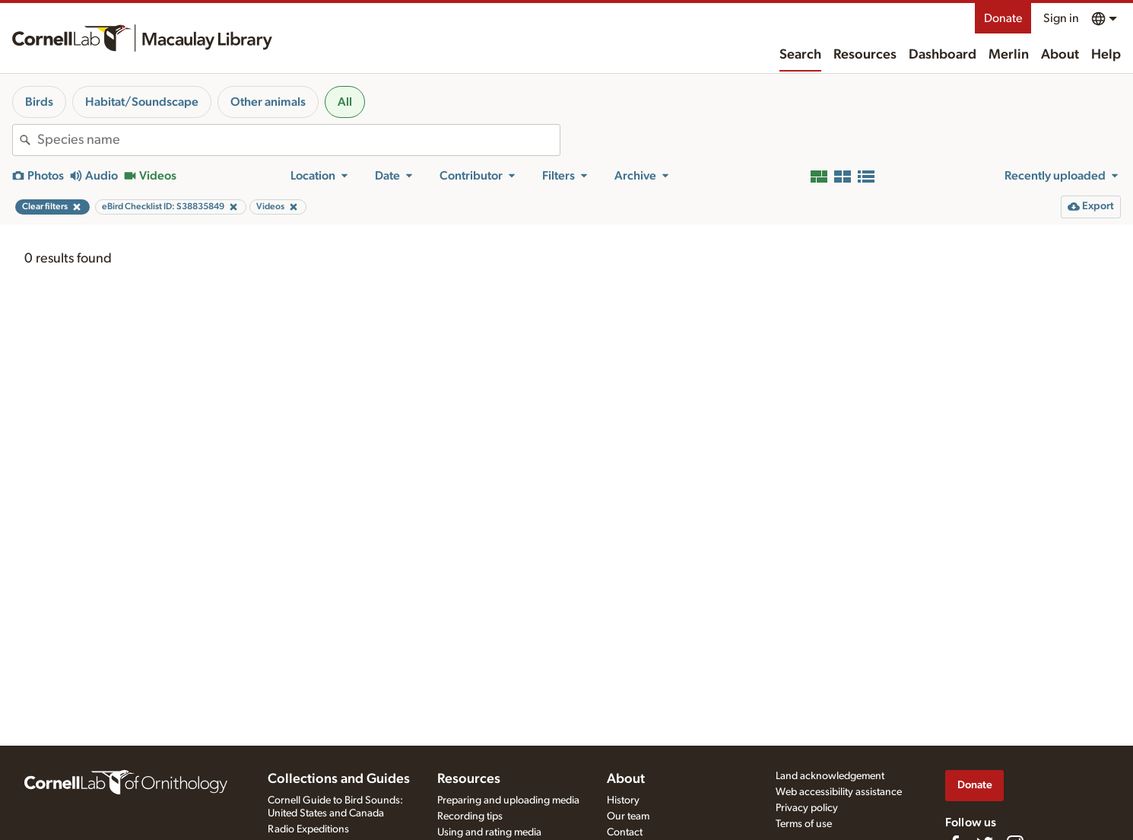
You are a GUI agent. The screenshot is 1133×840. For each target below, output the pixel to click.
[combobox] (298, 140)
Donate (1003, 18)
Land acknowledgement (830, 776)
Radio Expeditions (308, 829)
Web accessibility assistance (839, 792)
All (345, 102)
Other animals (268, 102)
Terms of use (804, 824)
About (1060, 55)
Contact (625, 832)
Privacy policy (807, 808)
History (623, 800)
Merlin (1009, 55)
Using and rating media (489, 832)
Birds (39, 102)
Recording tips (470, 816)
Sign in (1061, 18)
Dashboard (942, 55)
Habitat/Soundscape (141, 102)
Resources (865, 55)
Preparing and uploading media (508, 800)
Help (1106, 55)
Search (800, 55)
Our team (628, 816)
